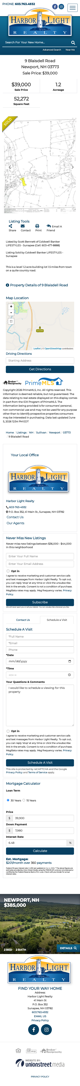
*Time (10, 668)
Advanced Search (52, 49)
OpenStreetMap (52, 348)
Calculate (40, 851)
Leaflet (37, 348)
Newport (54, 432)
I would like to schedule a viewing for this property (40, 705)
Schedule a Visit (57, 619)
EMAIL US (40, 1016)
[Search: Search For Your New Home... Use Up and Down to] (35, 42)
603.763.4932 (25, 4)
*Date (10, 655)
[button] (73, 43)
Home (10, 432)
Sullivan (41, 432)
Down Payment (16, 824)
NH (31, 432)
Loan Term (13, 790)
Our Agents (15, 523)
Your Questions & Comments (25, 681)
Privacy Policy (14, 772)
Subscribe (40, 602)
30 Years (14, 800)
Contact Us (15, 517)
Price (9, 811)
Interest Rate (14, 836)
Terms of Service (37, 772)
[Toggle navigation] (73, 8)
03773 (66, 432)
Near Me (70, 49)
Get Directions (40, 369)
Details (66, 948)
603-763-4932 (17, 507)
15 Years (29, 800)
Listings (21, 432)
